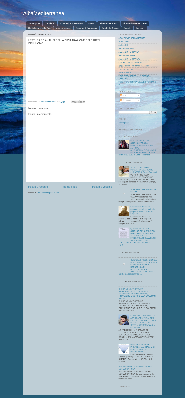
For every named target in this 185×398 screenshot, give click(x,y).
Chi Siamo (50, 23)
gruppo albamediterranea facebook (134, 66)
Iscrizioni (140, 28)
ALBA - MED (124, 41)
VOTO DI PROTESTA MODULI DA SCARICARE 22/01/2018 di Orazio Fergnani (143, 169)
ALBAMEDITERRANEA (129, 52)
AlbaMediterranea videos (135, 23)
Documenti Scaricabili (86, 28)
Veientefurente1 (63, 28)
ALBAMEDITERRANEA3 (129, 59)
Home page (34, 23)
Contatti (127, 28)
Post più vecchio (102, 186)
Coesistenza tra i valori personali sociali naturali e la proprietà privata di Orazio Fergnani (142, 210)
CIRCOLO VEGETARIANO (130, 62)
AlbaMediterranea (43, 13)
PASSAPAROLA (126, 73)
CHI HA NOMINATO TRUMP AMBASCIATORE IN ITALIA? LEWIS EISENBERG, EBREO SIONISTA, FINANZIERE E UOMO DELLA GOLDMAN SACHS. (137, 293)
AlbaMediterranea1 (108, 23)
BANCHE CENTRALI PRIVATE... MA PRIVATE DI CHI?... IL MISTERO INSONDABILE (142, 348)
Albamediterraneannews (71, 23)
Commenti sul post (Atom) (48, 193)
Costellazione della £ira (39, 28)
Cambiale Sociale (110, 28)
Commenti (125, 100)
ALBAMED (123, 45)
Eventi (91, 23)
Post (123, 95)
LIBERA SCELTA (126, 69)
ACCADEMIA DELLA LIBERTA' (132, 38)
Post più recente (38, 186)
